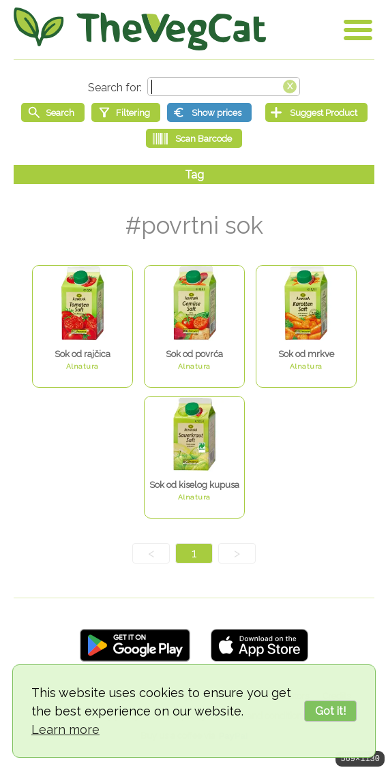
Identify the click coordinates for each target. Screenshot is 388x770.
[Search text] (223, 86)
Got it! (330, 711)
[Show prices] (209, 112)
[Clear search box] (290, 85)
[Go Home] (140, 29)
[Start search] (53, 112)
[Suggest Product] (316, 112)
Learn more (65, 729)
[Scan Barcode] (194, 138)
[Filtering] (125, 112)
